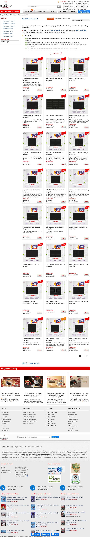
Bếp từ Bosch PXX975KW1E (54, 115)
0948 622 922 (14, 501)
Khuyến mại (28, 11)
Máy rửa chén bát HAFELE (30, 421)
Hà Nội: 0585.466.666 (68, 3)
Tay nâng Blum (72, 412)
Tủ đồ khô (71, 428)
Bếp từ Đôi (4, 417)
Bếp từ (7, 14)
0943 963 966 (14, 509)
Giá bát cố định (73, 414)
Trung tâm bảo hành (20, 470)
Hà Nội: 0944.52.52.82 (68, 5)
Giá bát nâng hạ (73, 417)
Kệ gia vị (71, 423)
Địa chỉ (55, 534)
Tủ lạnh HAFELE (51, 417)
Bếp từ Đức (4, 423)
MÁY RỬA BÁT (28, 408)
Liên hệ (75, 1)
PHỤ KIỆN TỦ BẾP (74, 408)
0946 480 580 (73, 507)
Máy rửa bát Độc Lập (29, 417)
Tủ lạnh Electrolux (51, 423)
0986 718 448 (73, 530)
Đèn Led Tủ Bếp (73, 421)
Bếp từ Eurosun (5, 430)
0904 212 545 (43, 526)
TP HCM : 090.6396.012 (82, 9)
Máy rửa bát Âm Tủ (29, 412)
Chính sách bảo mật (20, 472)
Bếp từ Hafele (5, 414)
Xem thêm (56, 53)
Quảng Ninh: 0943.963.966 (69, 9)
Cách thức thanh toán (20, 467)
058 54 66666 (14, 517)
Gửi (55, 437)
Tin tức (69, 1)
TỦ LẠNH (49, 408)
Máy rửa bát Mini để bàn (30, 414)
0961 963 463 (43, 509)
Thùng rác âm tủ (73, 426)
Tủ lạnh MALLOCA (51, 426)
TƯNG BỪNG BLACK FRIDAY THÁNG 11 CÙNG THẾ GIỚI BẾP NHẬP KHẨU (33, 395)
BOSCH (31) (5, 42)
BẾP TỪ (4, 408)
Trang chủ (2, 14)
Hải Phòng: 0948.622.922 (69, 8)
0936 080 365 (43, 499)
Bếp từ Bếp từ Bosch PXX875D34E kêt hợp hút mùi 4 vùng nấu (55, 303)
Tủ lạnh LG (49, 421)
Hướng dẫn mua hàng (6, 472)
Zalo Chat (45, 534)
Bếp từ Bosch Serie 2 (8, 36)
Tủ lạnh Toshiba (50, 419)
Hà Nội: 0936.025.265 (68, 6)
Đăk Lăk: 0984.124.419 (82, 6)
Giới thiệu (63, 11)
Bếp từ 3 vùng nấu (6, 419)
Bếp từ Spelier (5, 428)
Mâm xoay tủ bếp (73, 430)
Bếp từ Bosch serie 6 (8, 31)
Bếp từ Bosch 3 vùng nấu (9, 23)
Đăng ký (81, 1)
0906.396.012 (73, 499)
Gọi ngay (35, 534)
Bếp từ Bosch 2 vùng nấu (9, 21)
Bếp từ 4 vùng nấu (6, 421)
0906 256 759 (73, 514)
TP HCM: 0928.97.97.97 (82, 8)
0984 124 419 (43, 517)
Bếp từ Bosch (13, 14)
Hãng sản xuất (41, 11)
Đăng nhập (86, 1)
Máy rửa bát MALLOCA (30, 419)
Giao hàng (3, 469)
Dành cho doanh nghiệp (21, 474)
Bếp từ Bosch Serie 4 (8, 33)
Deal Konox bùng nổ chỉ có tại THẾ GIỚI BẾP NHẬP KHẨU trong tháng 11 (56, 395)
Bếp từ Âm (4, 426)
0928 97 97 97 (73, 524)
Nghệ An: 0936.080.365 (82, 3)
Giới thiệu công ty (5, 470)
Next (87, 356)
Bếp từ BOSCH (5, 412)
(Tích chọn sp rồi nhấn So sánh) (62, 18)
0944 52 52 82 (14, 524)
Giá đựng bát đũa (73, 419)
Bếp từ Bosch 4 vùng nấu (9, 26)
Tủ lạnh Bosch (50, 414)
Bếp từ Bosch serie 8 (23, 14)
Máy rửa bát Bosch (28, 423)
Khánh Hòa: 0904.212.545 (82, 5)
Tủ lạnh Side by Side (52, 412)
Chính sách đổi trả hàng (21, 469)
